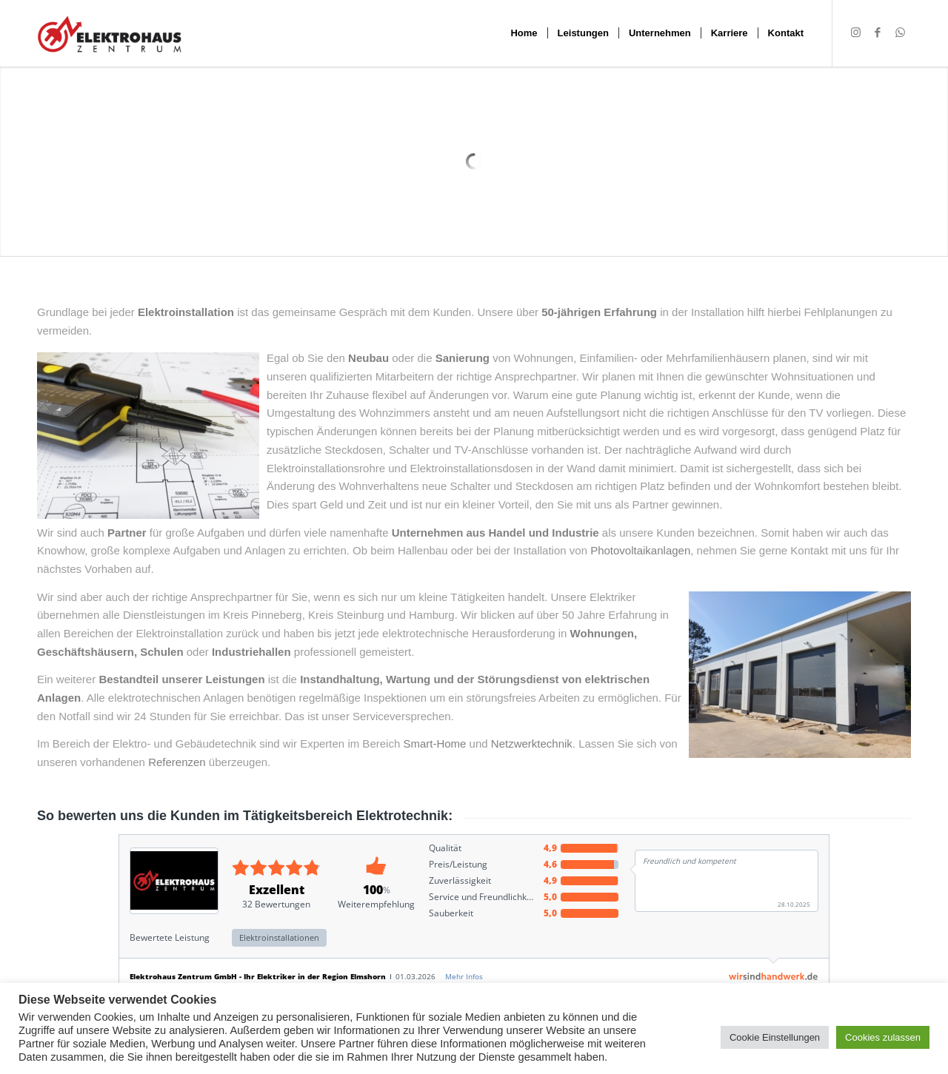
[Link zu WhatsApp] (900, 32)
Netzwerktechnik (532, 743)
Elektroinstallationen (279, 937)
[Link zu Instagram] (855, 32)
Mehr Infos (464, 976)
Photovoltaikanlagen (640, 550)
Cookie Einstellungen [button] (775, 1037)
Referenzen (177, 762)
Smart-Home (434, 743)
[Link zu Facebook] (878, 32)
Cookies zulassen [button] (883, 1037)
